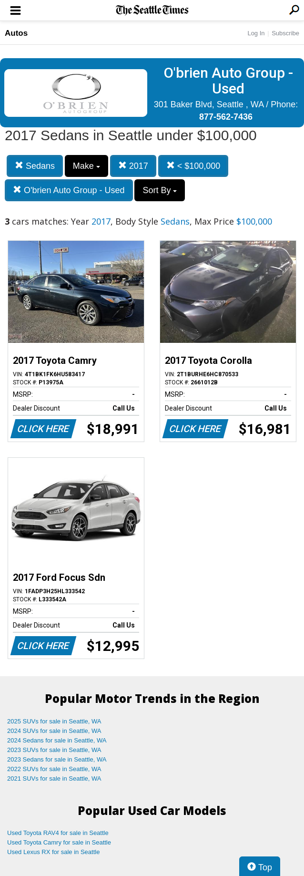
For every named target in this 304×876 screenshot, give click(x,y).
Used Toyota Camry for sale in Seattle (59, 842)
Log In (255, 33)
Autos (16, 33)
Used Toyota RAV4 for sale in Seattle (58, 832)
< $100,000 (193, 166)
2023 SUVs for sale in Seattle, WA (54, 749)
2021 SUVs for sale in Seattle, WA (54, 778)
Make (86, 166)
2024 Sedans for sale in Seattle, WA (56, 740)
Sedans (35, 166)
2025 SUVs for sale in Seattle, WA (54, 721)
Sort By (159, 190)
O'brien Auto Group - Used (69, 190)
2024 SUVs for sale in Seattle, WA (54, 730)
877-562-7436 (226, 117)
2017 (133, 166)
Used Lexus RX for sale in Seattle (53, 851)
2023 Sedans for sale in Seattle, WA (56, 759)
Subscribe (285, 33)
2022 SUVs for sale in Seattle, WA (54, 769)
